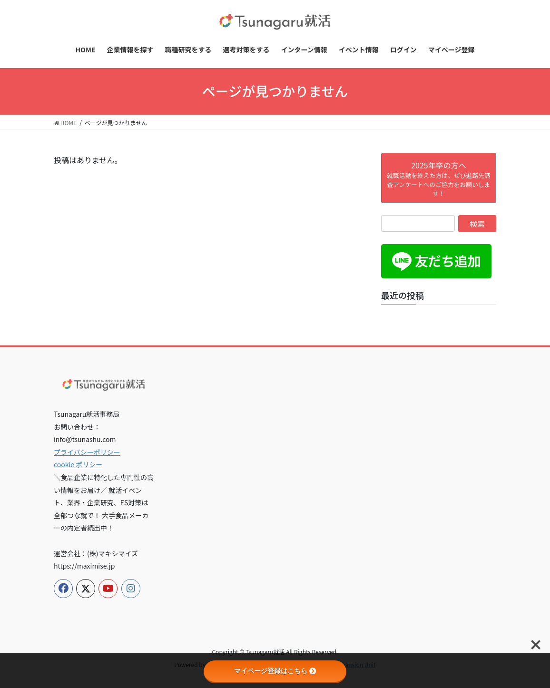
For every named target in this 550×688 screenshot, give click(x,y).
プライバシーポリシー (87, 452)
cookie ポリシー (78, 464)
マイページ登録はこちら (275, 671)
